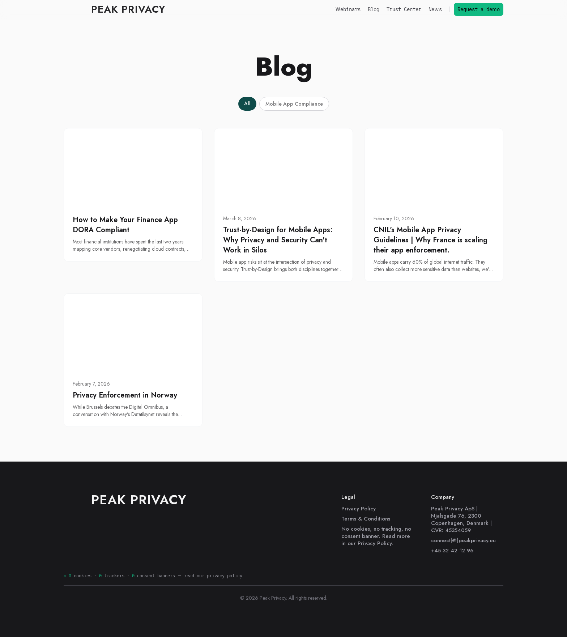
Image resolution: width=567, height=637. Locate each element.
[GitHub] (81, 551)
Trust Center (404, 9)
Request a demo (478, 9)
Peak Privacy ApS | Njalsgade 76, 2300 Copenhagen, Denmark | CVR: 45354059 (461, 519)
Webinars (348, 9)
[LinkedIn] (68, 551)
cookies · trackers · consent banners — (153, 575)
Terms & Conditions (365, 519)
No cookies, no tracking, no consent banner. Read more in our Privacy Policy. (376, 536)
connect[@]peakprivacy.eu (463, 540)
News (435, 9)
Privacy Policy (358, 509)
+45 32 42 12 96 (452, 551)
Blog (373, 9)
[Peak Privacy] (114, 9)
